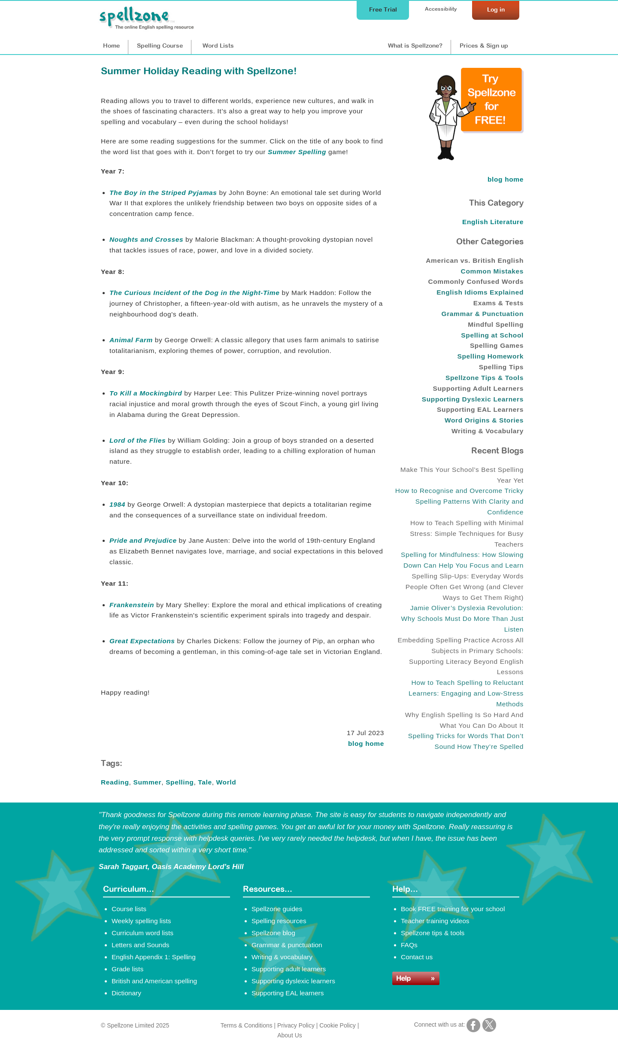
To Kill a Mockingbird (145, 393)
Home (111, 45)
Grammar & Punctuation (483, 313)
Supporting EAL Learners (480, 409)
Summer (147, 782)
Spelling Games (497, 345)
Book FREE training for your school (453, 908)
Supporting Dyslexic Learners (473, 399)
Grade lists (127, 969)
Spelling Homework (490, 356)
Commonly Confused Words (476, 281)
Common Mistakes (492, 271)
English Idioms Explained (480, 292)
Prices (484, 45)
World (226, 782)
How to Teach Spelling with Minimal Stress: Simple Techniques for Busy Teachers (467, 533)
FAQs (409, 945)
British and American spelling (154, 981)
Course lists (129, 908)
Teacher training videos (435, 920)
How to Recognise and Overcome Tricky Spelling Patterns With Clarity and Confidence (459, 501)
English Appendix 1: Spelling (154, 957)
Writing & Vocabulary (487, 431)
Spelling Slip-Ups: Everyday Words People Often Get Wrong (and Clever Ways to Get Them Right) (465, 586)
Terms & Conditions (247, 1025)
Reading (115, 782)
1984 (117, 504)
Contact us (417, 957)
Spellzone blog (273, 932)
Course (160, 45)
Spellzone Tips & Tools (484, 377)
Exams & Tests (498, 303)
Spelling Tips (501, 367)
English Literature (493, 221)
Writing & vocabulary (281, 957)
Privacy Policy (296, 1025)
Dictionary (126, 993)
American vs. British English (475, 260)
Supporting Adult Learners (478, 388)
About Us (289, 1035)
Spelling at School (492, 335)
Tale (205, 782)
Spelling (180, 782)
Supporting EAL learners (287, 993)
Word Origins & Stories (484, 420)
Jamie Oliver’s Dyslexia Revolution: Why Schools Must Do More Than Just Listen (462, 618)
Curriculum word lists (142, 932)
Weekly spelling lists (141, 920)
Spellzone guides (276, 908)
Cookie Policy (337, 1025)
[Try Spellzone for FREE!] (476, 158)
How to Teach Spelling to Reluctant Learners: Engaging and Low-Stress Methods (466, 693)
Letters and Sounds (141, 945)
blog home (366, 743)
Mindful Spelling (496, 324)
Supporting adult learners (288, 969)
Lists (218, 45)
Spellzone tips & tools (432, 932)
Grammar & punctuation (286, 945)
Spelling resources (278, 920)
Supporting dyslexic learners (293, 981)
